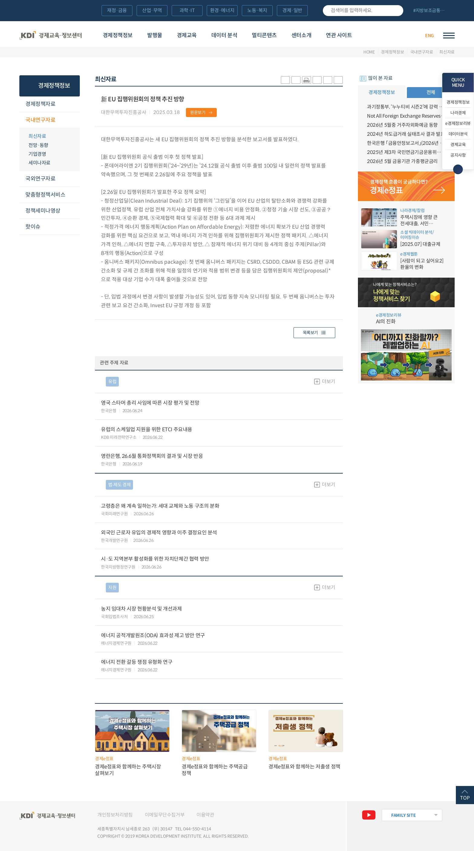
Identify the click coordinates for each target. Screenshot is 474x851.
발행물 (154, 35)
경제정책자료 (40, 104)
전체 (431, 92)
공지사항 (458, 155)
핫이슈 (33, 226)
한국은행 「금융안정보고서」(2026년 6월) (406, 143)
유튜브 (369, 815)
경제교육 (187, 35)
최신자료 (447, 52)
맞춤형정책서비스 (45, 194)
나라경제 (458, 113)
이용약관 (205, 815)
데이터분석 (458, 134)
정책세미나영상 (42, 210)
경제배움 (380, 34)
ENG (429, 35)
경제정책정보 (118, 35)
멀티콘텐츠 (264, 35)
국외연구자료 (40, 178)
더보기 (328, 381)
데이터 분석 (224, 35)
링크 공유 (317, 80)
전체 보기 (431, 11)
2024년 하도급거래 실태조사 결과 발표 (406, 134)
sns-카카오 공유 (285, 80)
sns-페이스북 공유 (295, 80)
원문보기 (198, 112)
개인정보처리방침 (115, 815)
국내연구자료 (421, 52)
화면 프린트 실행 (306, 80)
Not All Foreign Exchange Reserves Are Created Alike (406, 116)
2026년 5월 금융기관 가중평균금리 (402, 161)
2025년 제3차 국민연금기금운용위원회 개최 (406, 152)
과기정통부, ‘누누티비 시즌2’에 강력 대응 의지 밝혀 (406, 107)
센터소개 (301, 35)
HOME (369, 52)
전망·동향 (38, 145)
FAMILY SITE (403, 815)
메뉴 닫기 (458, 169)
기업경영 (37, 154)
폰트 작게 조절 (338, 80)
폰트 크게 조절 (327, 80)
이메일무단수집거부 (164, 815)
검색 (395, 10)
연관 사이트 (339, 35)
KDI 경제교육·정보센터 (50, 35)
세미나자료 (39, 163)
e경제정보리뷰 (458, 123)
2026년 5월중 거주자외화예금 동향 (402, 125)
